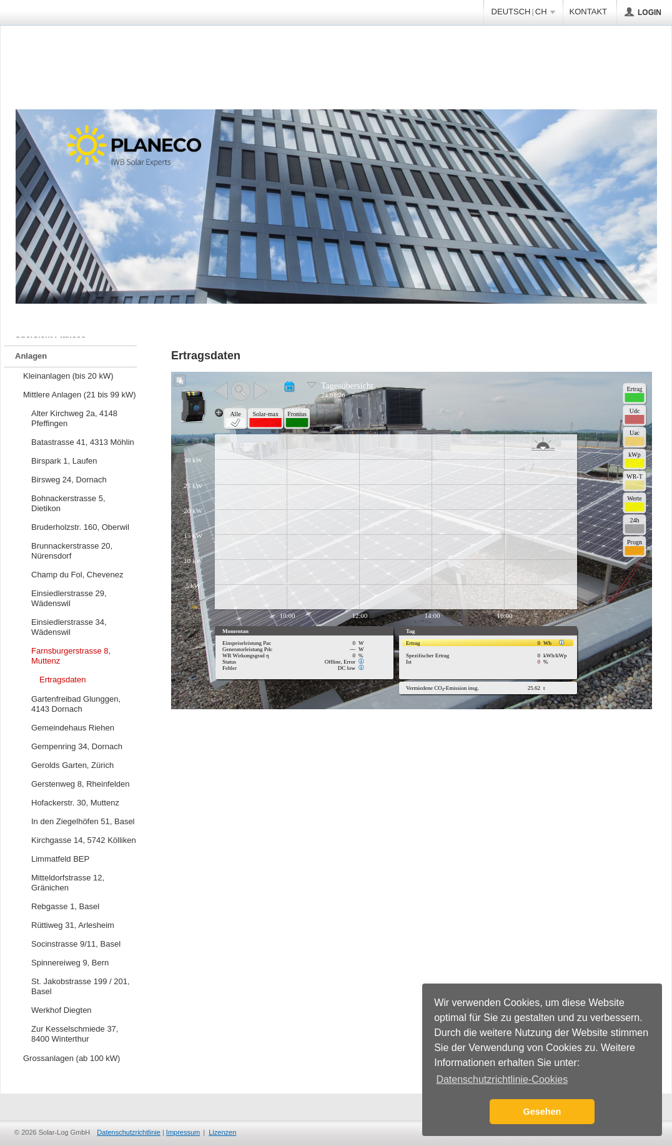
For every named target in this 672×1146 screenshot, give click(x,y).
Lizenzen (222, 1132)
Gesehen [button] (542, 1112)
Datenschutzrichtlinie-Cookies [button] (502, 1079)
